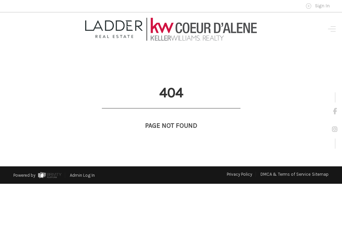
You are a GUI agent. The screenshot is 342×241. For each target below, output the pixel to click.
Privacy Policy (239, 161)
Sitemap (320, 161)
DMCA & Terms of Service (286, 161)
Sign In (318, 6)
